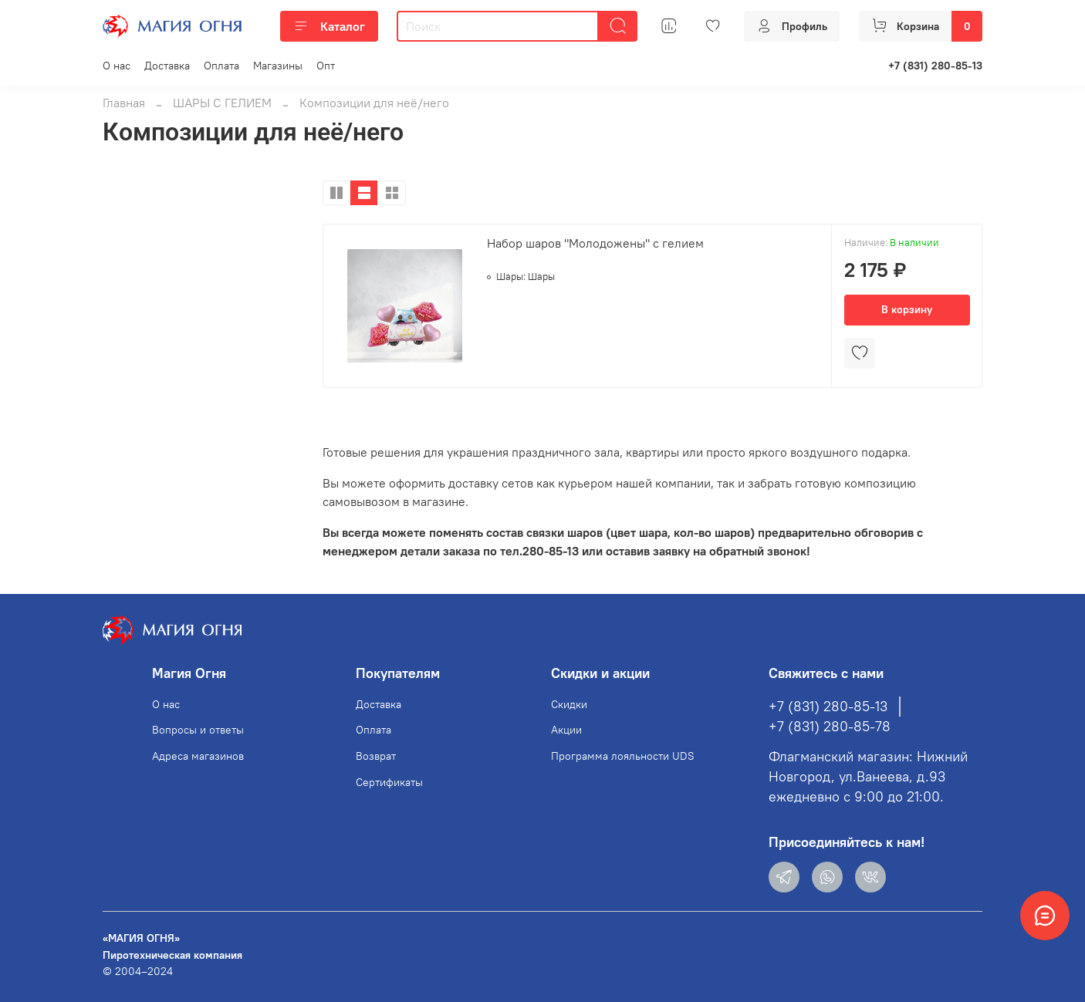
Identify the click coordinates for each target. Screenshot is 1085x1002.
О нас (116, 66)
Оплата (221, 66)
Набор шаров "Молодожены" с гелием (595, 243)
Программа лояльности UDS (623, 756)
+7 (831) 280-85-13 (935, 66)
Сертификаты (389, 782)
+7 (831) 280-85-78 (830, 726)
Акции (566, 730)
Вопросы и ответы (198, 730)
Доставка (167, 66)
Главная (124, 102)
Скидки (569, 704)
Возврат (376, 756)
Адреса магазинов (198, 756)
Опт (325, 66)
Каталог (329, 26)
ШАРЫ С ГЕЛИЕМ (222, 102)
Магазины (278, 66)
